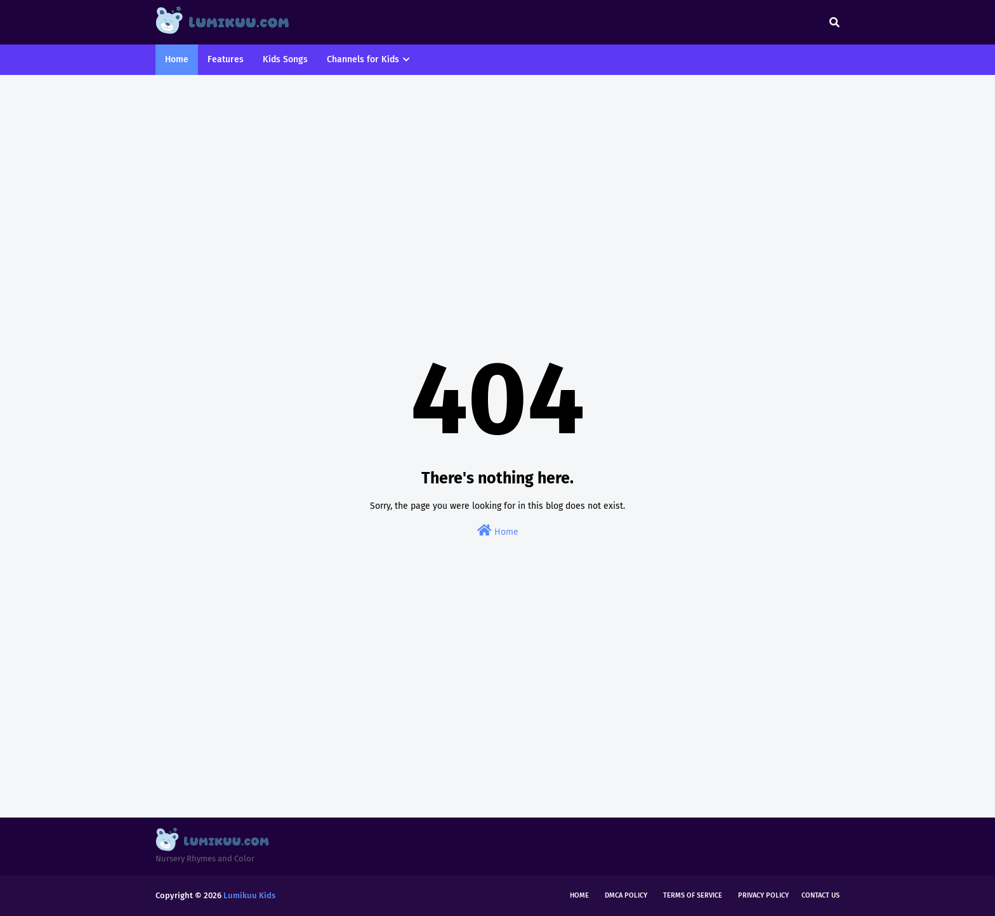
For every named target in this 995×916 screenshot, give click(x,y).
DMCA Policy (626, 895)
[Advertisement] (497, 183)
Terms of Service (692, 895)
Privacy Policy (763, 895)
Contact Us (820, 895)
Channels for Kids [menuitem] (363, 59)
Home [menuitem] (176, 59)
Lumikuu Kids (249, 895)
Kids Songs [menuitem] (285, 59)
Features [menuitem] (226, 59)
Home (497, 530)
